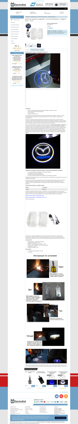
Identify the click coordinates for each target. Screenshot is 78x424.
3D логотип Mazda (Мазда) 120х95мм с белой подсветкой (63, 372)
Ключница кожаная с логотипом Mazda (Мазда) (40, 372)
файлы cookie (40, 416)
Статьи (26, 410)
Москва (13, 1)
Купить (33, 386)
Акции (12, 41)
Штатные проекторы (51, 16)
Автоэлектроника (15, 31)
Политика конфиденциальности (18, 419)
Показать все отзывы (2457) (17, 85)
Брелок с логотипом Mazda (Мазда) (30, 372)
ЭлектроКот (13, 8)
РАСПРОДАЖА (14, 38)
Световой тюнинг (15, 24)
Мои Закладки (42, 410)
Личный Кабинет (43, 408)
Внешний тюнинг (15, 27)
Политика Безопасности (15, 413)
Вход (35, 1)
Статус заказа (38, 8)
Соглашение (27, 413)
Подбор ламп (15, 20)
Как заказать (27, 8)
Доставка (41, 49)
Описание (27, 49)
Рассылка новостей (43, 412)
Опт (34, 8)
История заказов (43, 409)
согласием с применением (17, 418)
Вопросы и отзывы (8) (34, 49)
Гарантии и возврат (29, 409)
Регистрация (41, 1)
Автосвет (13, 22)
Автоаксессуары (14, 29)
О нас (17, 8)
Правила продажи (13, 410)
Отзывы (26, 412)
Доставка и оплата (22, 8)
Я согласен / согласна (60, 418)
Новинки (13, 43)
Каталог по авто (14, 34)
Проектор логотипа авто (42, 16)
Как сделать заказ (28, 408)
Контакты (31, 8)
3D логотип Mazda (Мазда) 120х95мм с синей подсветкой (52, 372)
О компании (12, 412)
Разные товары (14, 36)
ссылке (48, 34)
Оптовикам (12, 414)
